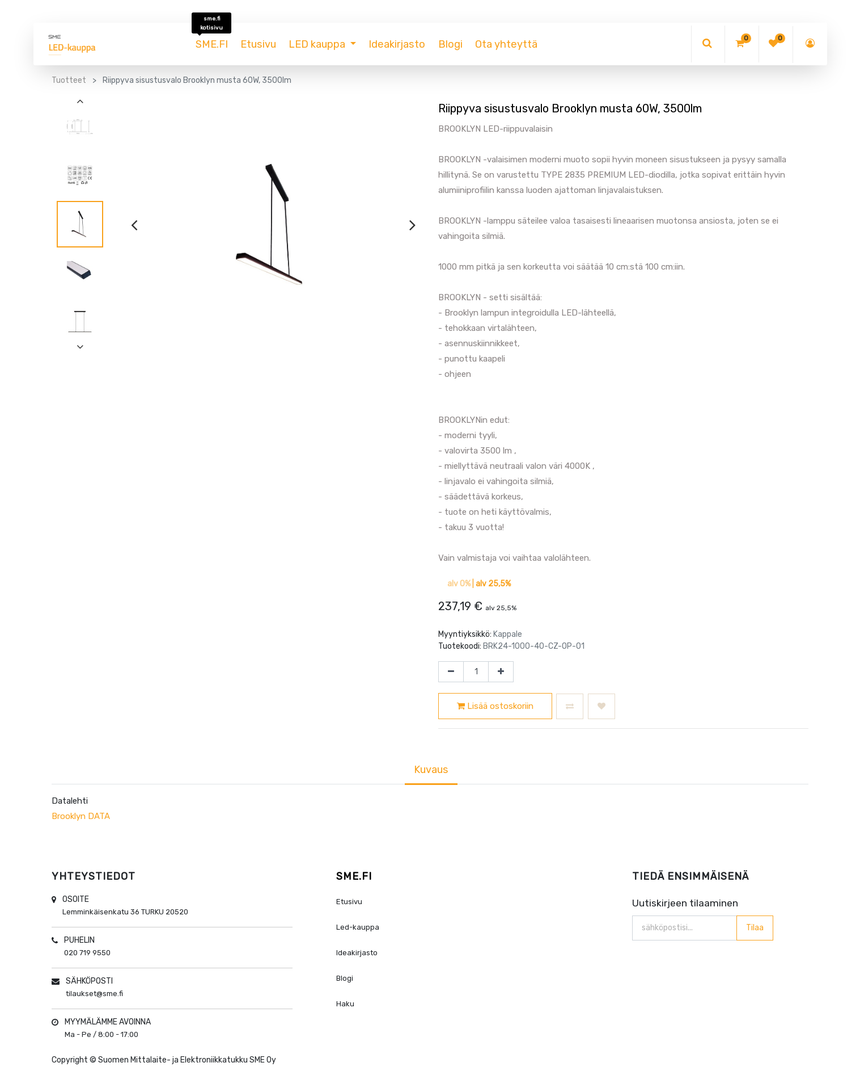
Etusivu (349, 901)
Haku (345, 1004)
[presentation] (134, 225)
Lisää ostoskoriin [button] (495, 706)
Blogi (344, 978)
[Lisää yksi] (501, 672)
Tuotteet (69, 80)
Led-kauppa (357, 927)
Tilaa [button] (754, 927)
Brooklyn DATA (81, 816)
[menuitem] (211, 44)
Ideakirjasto (357, 952)
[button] (569, 706)
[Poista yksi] (451, 672)
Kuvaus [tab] (431, 769)
